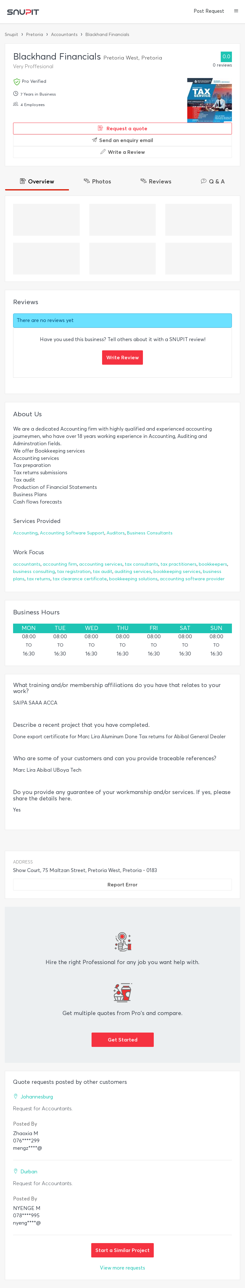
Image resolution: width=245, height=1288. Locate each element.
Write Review (122, 357)
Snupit (11, 34)
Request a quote (122, 128)
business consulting (34, 571)
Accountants (64, 34)
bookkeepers (213, 564)
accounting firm (60, 564)
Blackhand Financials (107, 34)
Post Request (209, 11)
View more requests (122, 1268)
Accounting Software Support (72, 533)
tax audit (102, 571)
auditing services (133, 571)
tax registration (74, 571)
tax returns (38, 579)
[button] (236, 11)
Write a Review (122, 152)
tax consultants (141, 564)
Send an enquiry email (122, 140)
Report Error (122, 884)
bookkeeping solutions (133, 579)
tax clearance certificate (80, 579)
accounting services (100, 564)
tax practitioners (178, 564)
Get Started (122, 1039)
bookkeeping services (177, 571)
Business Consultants (150, 533)
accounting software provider (192, 579)
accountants (27, 564)
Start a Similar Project (122, 1250)
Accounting (25, 533)
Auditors (116, 533)
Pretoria (34, 34)
